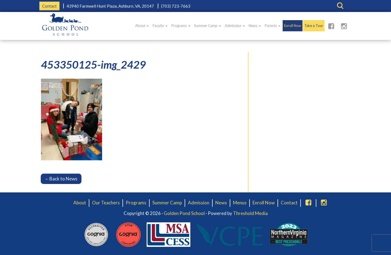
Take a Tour (313, 25)
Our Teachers (106, 202)
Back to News (61, 179)
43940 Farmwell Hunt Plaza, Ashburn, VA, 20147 (110, 6)
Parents (272, 25)
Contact (49, 6)
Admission (235, 25)
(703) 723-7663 (175, 6)
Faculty (160, 25)
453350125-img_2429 (93, 64)
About (142, 25)
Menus (240, 202)
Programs (180, 25)
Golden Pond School (184, 213)
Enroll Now (292, 25)
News (255, 25)
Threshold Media (250, 213)
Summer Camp (207, 25)
